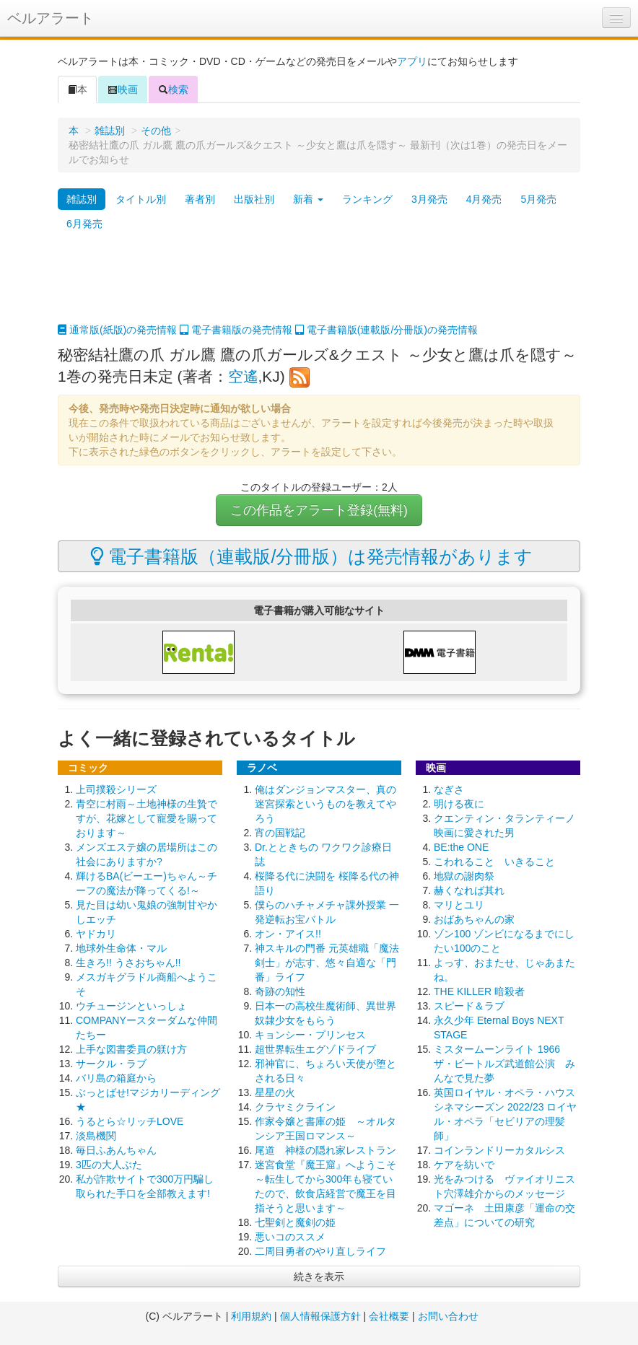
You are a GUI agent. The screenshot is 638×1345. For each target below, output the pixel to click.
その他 (156, 130)
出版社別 (254, 199)
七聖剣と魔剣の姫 (295, 1222)
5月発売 (538, 199)
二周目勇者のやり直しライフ (320, 1251)
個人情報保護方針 (320, 1316)
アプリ (412, 61)
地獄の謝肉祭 (464, 876)
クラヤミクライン (295, 1107)
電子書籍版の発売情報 (236, 330)
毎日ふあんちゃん (116, 1150)
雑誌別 (110, 130)
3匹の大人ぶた (109, 1164)
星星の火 (275, 1092)
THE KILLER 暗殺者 (479, 991)
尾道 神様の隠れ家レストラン (325, 1150)
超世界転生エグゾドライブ (315, 1049)
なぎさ (449, 789)
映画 (123, 89)
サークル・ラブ (111, 1063)
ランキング (367, 199)
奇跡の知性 (280, 991)
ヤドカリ (96, 933)
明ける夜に (459, 804)
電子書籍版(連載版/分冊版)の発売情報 (386, 330)
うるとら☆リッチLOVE (129, 1121)
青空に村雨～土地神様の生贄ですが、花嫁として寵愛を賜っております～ (146, 818)
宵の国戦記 (280, 832)
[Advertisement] (319, 286)
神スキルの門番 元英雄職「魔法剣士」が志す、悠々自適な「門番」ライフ (327, 962)
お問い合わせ (448, 1316)
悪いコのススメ (290, 1237)
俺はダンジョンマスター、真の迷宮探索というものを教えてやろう (325, 804)
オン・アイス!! (288, 933)
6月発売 (84, 223)
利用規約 (251, 1316)
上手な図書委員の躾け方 (131, 1049)
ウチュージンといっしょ (131, 1006)
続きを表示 (319, 1276)
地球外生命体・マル (121, 948)
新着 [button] (308, 199)
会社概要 (389, 1316)
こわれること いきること (494, 861)
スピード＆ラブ (469, 1006)
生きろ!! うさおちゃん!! (128, 962)
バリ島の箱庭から (116, 1078)
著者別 (200, 199)
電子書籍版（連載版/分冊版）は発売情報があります (311, 556)
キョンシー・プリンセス (310, 1034)
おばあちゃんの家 (474, 919)
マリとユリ (459, 905)
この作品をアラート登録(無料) (319, 510)
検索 (173, 89)
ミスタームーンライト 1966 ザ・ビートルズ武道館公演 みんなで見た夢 (504, 1063)
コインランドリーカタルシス (499, 1150)
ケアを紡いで (464, 1164)
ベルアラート (50, 18)
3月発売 (429, 199)
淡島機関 (96, 1136)
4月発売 (484, 199)
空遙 (243, 376)
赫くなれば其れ (469, 890)
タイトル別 (140, 199)
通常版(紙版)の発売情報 (117, 330)
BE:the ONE (461, 847)
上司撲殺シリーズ (116, 789)
